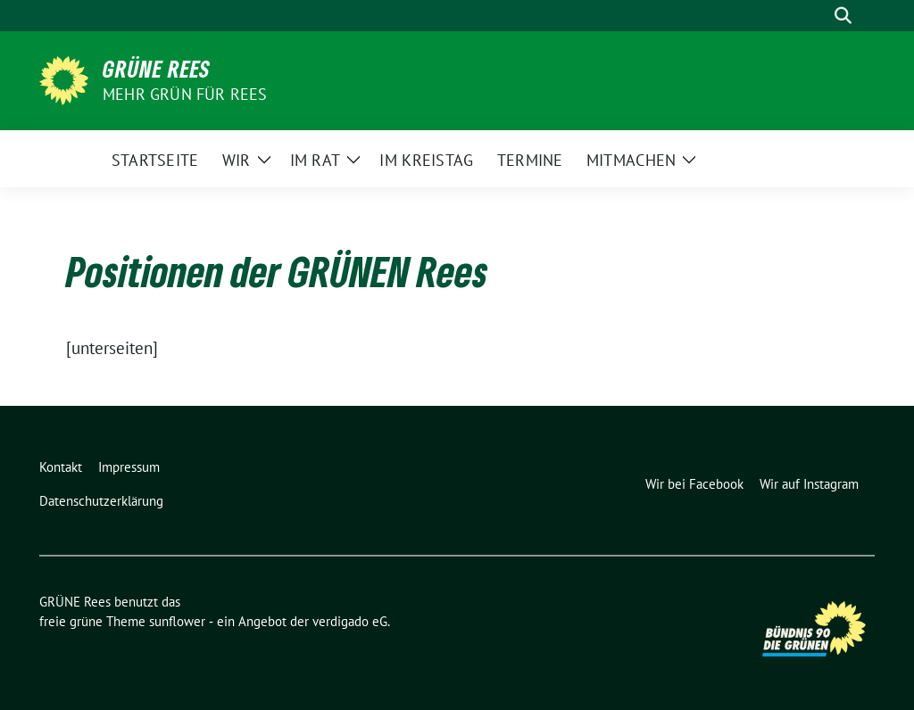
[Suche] (818, 15)
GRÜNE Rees (157, 68)
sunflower (177, 621)
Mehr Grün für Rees (185, 94)
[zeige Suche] (843, 15)
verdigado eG (349, 621)
